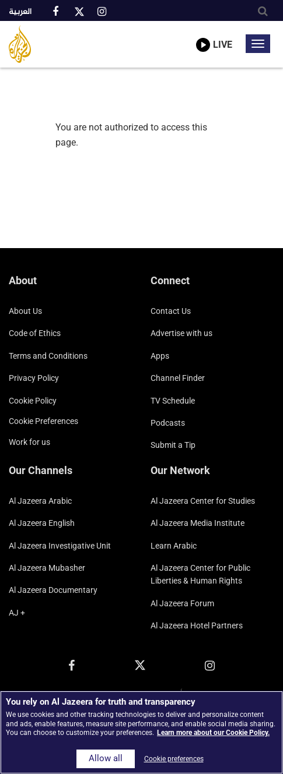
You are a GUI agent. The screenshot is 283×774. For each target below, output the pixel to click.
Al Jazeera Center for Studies (203, 501)
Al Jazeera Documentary (53, 590)
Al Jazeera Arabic (40, 501)
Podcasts (168, 422)
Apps (160, 356)
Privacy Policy (34, 378)
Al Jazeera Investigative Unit (60, 545)
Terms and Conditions (48, 356)
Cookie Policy (33, 400)
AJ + (17, 612)
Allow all (106, 759)
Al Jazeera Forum (182, 603)
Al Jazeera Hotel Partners (197, 625)
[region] (141, 732)
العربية (20, 12)
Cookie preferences (43, 421)
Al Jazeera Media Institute (197, 523)
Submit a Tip (173, 445)
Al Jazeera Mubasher (47, 567)
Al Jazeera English (42, 523)
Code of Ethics (35, 333)
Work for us (29, 442)
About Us (25, 311)
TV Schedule (173, 400)
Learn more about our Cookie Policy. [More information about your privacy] (213, 733)
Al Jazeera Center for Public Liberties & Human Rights (200, 574)
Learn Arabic (174, 545)
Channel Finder (178, 378)
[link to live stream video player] (214, 36)
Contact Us (171, 311)
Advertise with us (181, 333)
